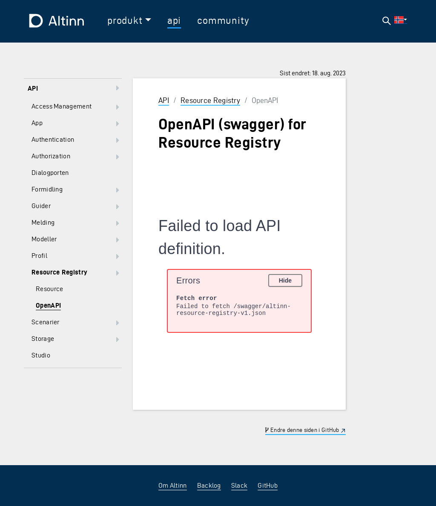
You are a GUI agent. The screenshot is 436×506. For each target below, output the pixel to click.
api (174, 20)
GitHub (268, 485)
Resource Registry (210, 100)
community (223, 20)
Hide (285, 280)
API (163, 100)
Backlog (209, 485)
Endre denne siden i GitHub (302, 430)
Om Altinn (172, 485)
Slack (239, 485)
